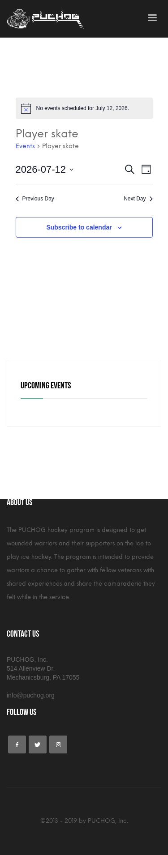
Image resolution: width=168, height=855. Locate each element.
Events (25, 146)
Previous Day (35, 199)
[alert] (84, 108)
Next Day (138, 199)
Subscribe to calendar (79, 227)
